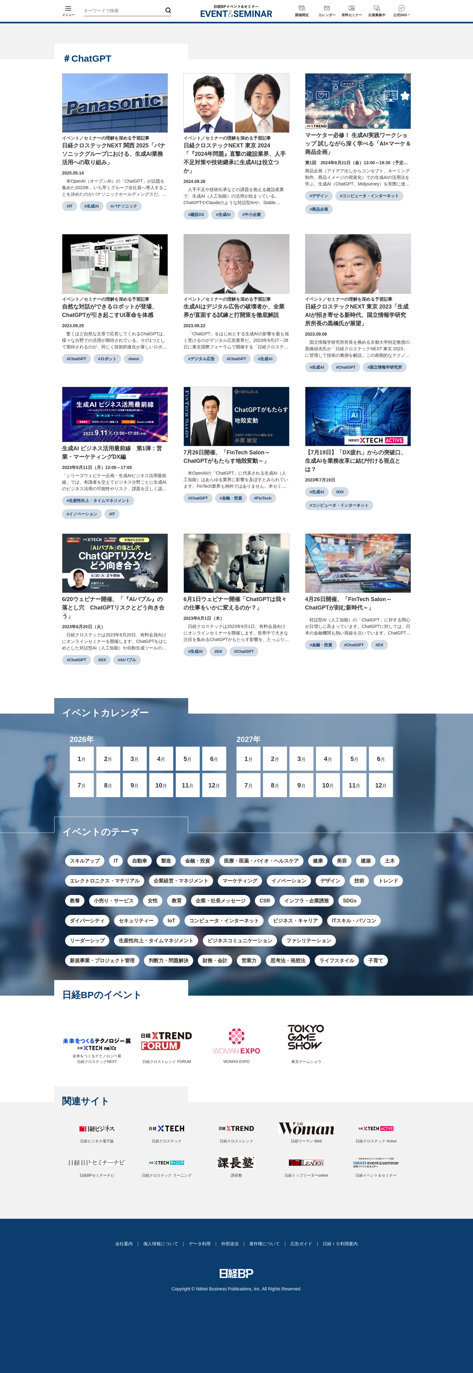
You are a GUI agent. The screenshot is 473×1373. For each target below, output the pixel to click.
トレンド (388, 880)
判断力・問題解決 (169, 960)
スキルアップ (85, 861)
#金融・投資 (231, 498)
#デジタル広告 (201, 358)
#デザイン (319, 196)
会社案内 (124, 1243)
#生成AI (91, 206)
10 (161, 785)
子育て (375, 960)
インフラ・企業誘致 (306, 900)
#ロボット (107, 358)
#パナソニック (124, 206)
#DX (340, 492)
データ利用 (200, 1243)
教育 (177, 900)
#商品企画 (319, 209)
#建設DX (196, 214)
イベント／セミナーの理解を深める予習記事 (105, 138)
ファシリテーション (308, 940)
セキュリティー (136, 920)
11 (188, 785)
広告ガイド (301, 1243)
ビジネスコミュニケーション (240, 940)
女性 (153, 900)
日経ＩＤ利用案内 (340, 1243)
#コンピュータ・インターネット (369, 196)
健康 (318, 861)
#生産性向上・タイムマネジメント (98, 500)
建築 (366, 861)
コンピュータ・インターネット (224, 920)
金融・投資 (197, 861)
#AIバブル (127, 660)
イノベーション (288, 880)
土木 (390, 861)
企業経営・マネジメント (181, 880)
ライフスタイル (336, 960)
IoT (171, 920)
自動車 (139, 861)
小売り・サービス (114, 900)
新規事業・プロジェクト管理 (102, 960)
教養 (75, 900)
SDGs (350, 900)
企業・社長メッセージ (221, 900)
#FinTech (262, 498)
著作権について (264, 1243)
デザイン (330, 880)
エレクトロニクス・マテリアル (105, 880)
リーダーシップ (87, 940)
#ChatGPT (76, 358)
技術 (359, 880)
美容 (342, 861)
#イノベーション (82, 514)
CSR (265, 900)
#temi (133, 358)
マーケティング (239, 880)
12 (214, 785)
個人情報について (160, 1243)
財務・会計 (215, 960)
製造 (166, 861)
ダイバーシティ (87, 920)
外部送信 (230, 1243)
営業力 (248, 960)
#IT (70, 206)
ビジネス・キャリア (295, 920)
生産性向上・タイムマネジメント (156, 940)
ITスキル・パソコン (354, 920)
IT (116, 861)
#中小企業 (251, 214)
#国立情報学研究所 (384, 367)
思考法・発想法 (287, 960)
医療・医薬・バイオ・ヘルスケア (261, 861)
